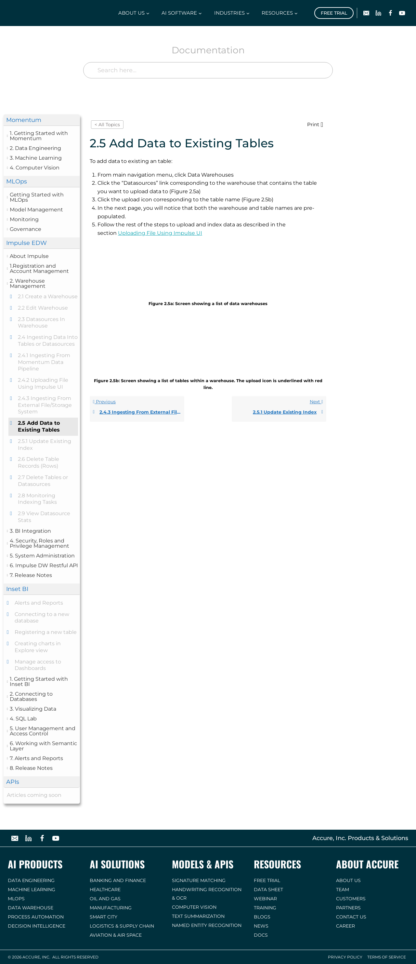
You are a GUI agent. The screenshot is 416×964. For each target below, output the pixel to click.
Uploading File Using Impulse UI (160, 233)
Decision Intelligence (36, 926)
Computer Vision (194, 907)
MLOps (16, 899)
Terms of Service (386, 957)
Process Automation (36, 917)
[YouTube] (402, 13)
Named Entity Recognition (206, 925)
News (261, 926)
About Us (348, 880)
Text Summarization (198, 916)
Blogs (262, 917)
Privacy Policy (345, 957)
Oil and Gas (105, 899)
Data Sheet (268, 889)
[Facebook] (390, 13)
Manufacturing (111, 908)
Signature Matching (199, 880)
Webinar (265, 899)
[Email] (366, 13)
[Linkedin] (378, 13)
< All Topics (107, 124)
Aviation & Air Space (116, 935)
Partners (348, 908)
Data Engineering (31, 880)
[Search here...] (208, 70)
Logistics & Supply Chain (122, 926)
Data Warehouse (30, 908)
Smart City (103, 917)
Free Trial (334, 13)
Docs (261, 935)
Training (265, 908)
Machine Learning (31, 889)
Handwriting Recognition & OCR (206, 894)
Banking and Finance (118, 880)
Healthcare (105, 889)
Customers (351, 899)
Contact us (351, 917)
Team (342, 889)
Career (345, 926)
